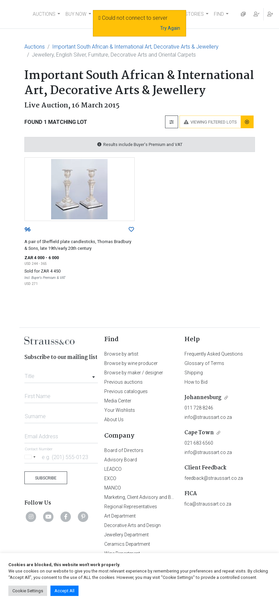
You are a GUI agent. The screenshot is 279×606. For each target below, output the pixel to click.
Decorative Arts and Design (132, 525)
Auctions (34, 47)
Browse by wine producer (131, 363)
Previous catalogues (126, 391)
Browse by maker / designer (133, 372)
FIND (219, 14)
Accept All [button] (64, 590)
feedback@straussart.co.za (213, 478)
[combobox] (61, 374)
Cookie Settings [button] (27, 590)
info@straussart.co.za (208, 417)
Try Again (170, 28)
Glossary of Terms (204, 363)
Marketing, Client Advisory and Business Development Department (173, 497)
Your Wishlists (119, 410)
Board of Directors (123, 450)
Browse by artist (121, 354)
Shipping (193, 372)
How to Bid (195, 382)
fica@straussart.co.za (207, 504)
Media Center (117, 400)
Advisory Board (120, 459)
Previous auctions (123, 382)
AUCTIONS (44, 14)
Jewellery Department (126, 534)
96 (27, 229)
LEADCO (113, 469)
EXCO (110, 478)
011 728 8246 (198, 407)
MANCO (112, 487)
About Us (114, 419)
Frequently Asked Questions (213, 354)
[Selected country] (31, 457)
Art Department (120, 516)
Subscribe (45, 477)
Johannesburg (203, 397)
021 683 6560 (198, 443)
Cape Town (199, 433)
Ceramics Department (127, 544)
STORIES (194, 14)
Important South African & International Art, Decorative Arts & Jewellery (135, 47)
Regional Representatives (130, 506)
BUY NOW (76, 14)
